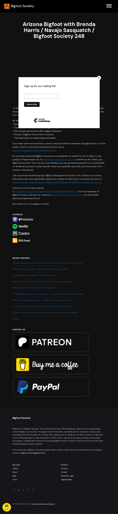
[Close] (99, 78)
